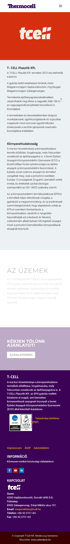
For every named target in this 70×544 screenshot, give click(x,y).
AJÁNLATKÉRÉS (21, 355)
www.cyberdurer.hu (41, 539)
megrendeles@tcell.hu (28, 509)
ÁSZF (28, 447)
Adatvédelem (41, 447)
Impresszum (14, 447)
